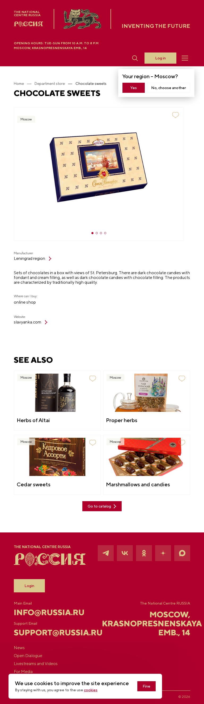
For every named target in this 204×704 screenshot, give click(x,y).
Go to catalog (102, 506)
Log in (160, 58)
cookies (90, 690)
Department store (50, 83)
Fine (146, 686)
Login (29, 586)
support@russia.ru (43, 632)
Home (19, 83)
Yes (133, 88)
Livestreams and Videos (36, 663)
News (19, 647)
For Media (23, 671)
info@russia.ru (43, 612)
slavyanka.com (31, 322)
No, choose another (168, 88)
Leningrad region (33, 258)
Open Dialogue (28, 655)
